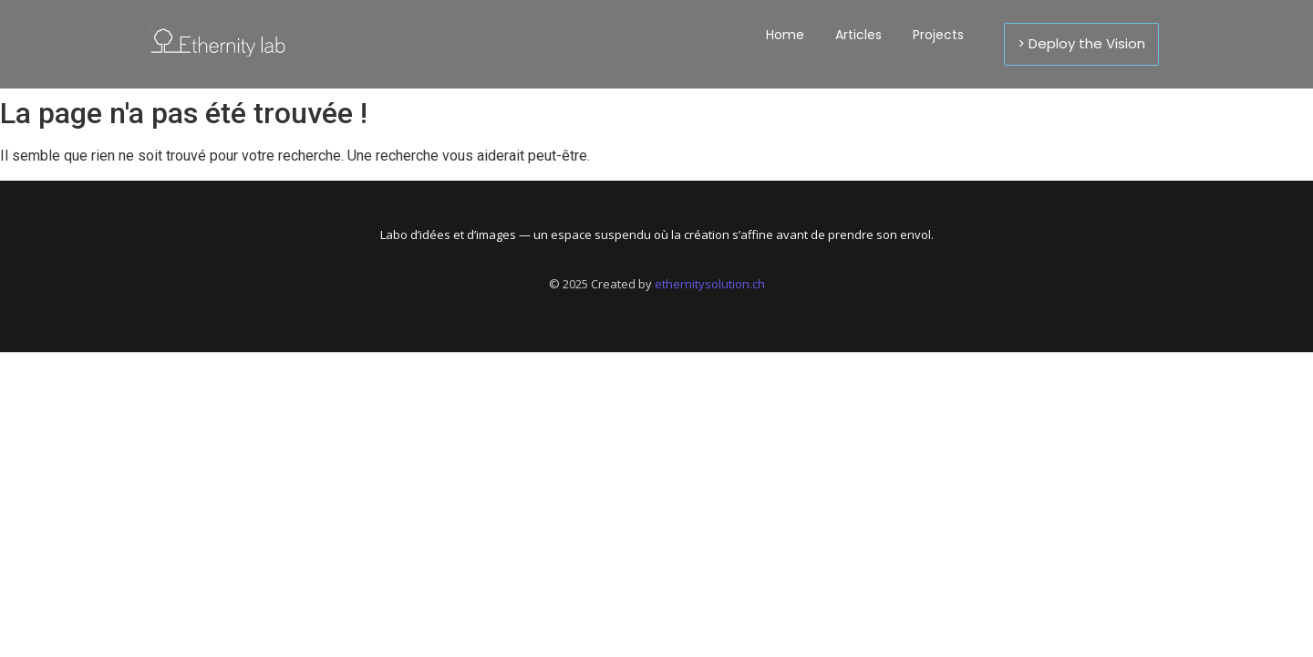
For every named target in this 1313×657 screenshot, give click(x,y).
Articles (858, 35)
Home (785, 35)
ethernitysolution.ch (710, 284)
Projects (938, 35)
